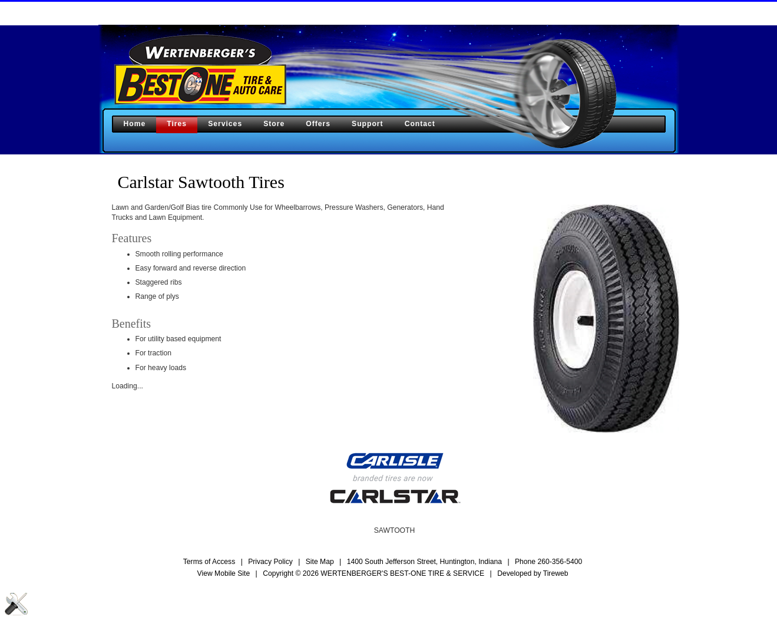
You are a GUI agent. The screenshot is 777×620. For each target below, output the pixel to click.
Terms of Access (209, 562)
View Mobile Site (223, 573)
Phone (548, 562)
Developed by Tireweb (532, 573)
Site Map (320, 562)
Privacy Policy (270, 562)
